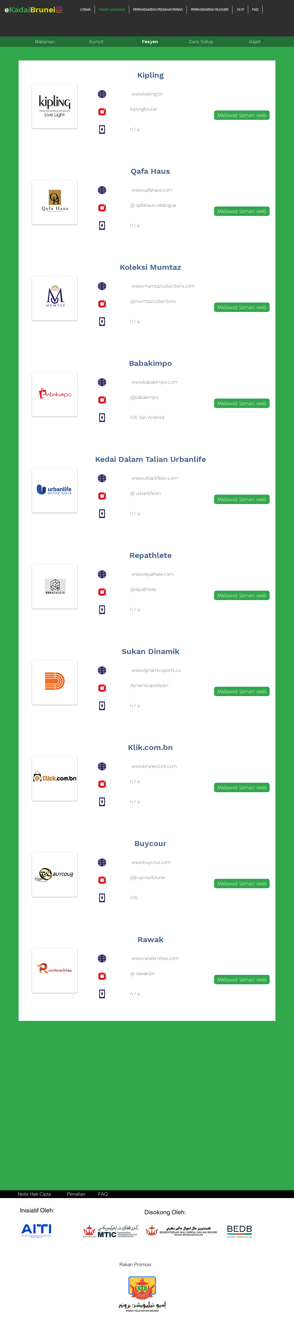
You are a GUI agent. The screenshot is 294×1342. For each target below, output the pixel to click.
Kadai (19, 9)
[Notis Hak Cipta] (34, 1194)
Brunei (42, 9)
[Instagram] (59, 10)
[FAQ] (103, 1194)
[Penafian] (76, 1194)
